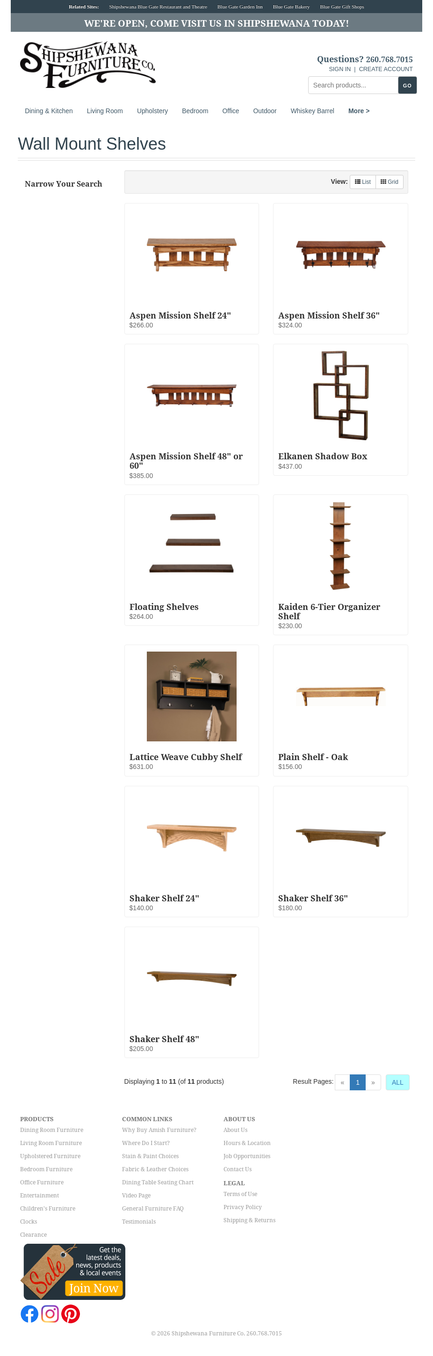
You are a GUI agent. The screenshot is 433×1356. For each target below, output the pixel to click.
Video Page (136, 1195)
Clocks (28, 1221)
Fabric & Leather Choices (155, 1169)
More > (359, 111)
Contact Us (238, 1169)
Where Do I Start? (146, 1143)
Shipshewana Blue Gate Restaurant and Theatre (158, 6)
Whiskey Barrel (312, 111)
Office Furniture (42, 1182)
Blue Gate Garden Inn (240, 6)
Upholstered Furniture (50, 1156)
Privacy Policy (243, 1207)
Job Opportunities (247, 1156)
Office (231, 111)
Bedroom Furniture (46, 1169)
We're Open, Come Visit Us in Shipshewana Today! (216, 23)
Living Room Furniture (51, 1143)
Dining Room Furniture (51, 1130)
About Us (235, 1130)
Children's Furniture (47, 1208)
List (363, 182)
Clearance (33, 1235)
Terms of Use (240, 1194)
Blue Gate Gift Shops (342, 6)
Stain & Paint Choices (150, 1156)
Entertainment (39, 1195)
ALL (398, 1082)
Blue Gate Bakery (291, 6)
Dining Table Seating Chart (158, 1182)
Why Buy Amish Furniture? (159, 1130)
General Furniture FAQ (153, 1208)
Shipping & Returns (249, 1220)
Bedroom (195, 111)
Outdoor (265, 111)
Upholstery (152, 111)
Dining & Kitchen (49, 111)
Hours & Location (247, 1143)
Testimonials (139, 1221)
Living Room (105, 111)
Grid (389, 182)
